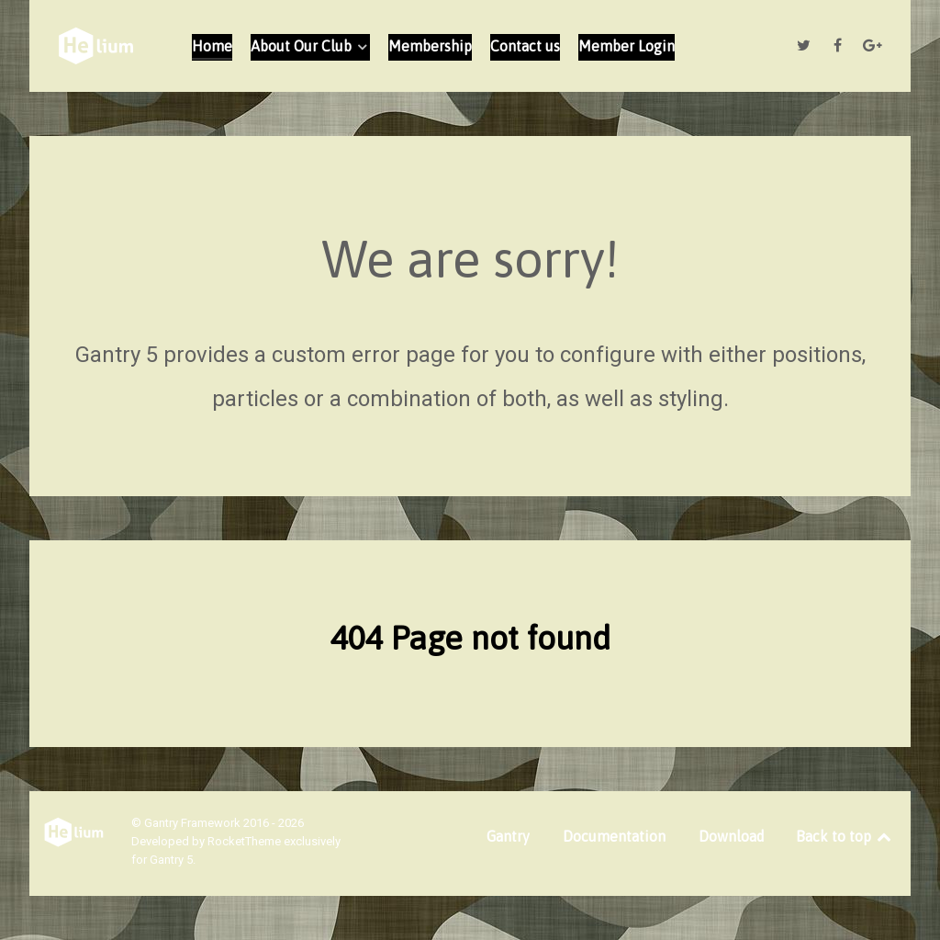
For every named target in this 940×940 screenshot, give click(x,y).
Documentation (614, 836)
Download (732, 836)
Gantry (508, 836)
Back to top (845, 836)
